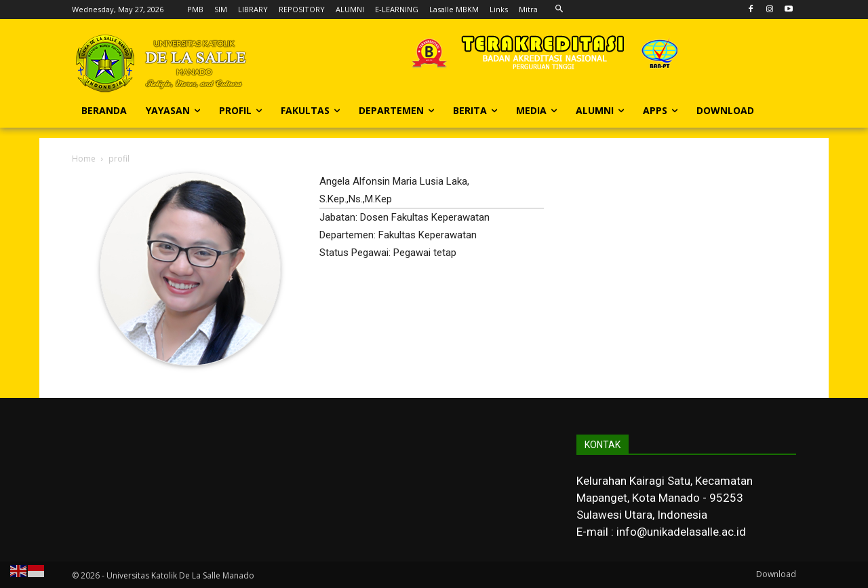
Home (84, 158)
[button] (559, 9)
